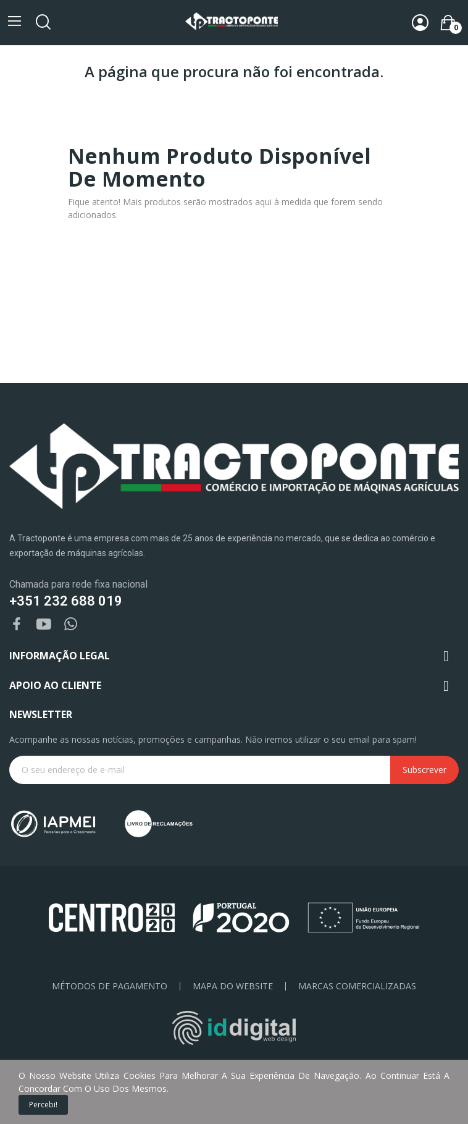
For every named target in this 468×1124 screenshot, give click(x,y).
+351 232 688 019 (65, 601)
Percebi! (43, 1104)
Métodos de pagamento (109, 986)
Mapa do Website (233, 986)
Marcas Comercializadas (357, 986)
